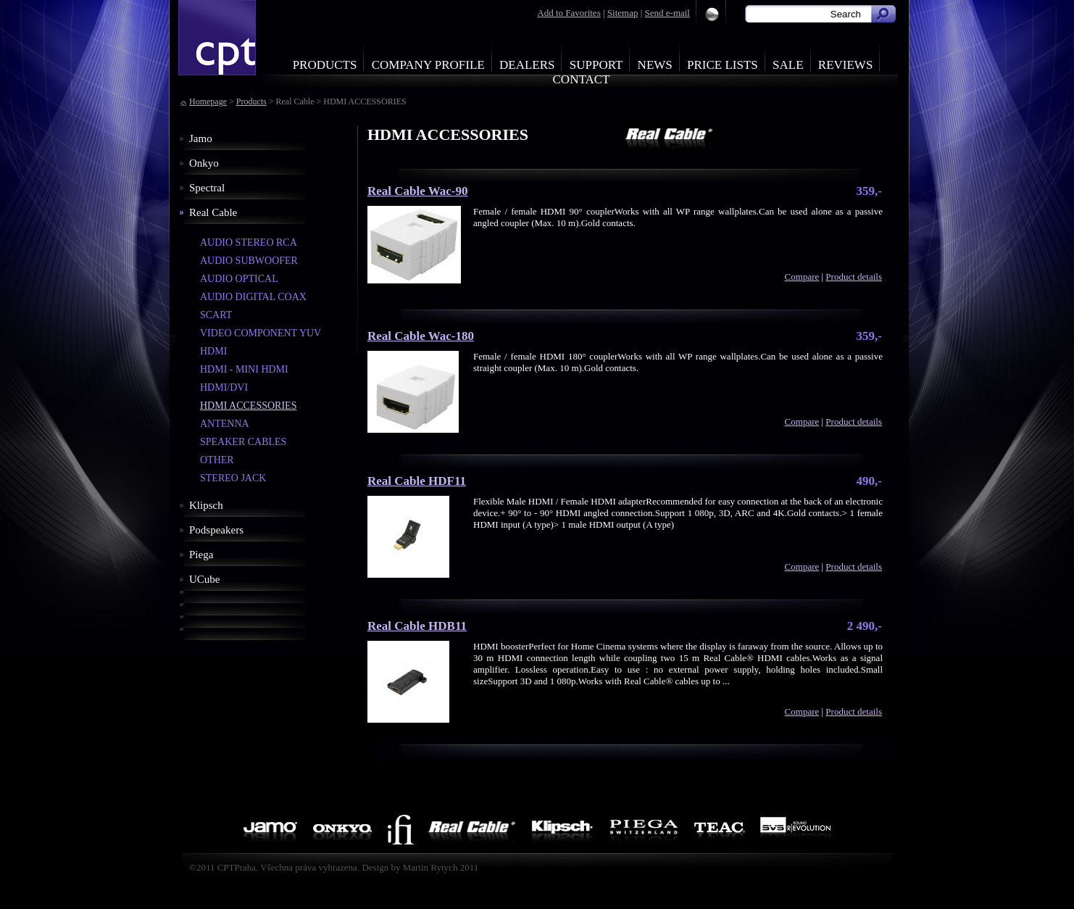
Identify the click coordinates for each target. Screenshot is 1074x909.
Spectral (207, 188)
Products (325, 65)
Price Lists (722, 65)
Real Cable (213, 212)
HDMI (213, 351)
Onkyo (204, 163)
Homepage (208, 101)
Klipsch (206, 505)
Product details (853, 276)
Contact (581, 79)
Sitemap (622, 12)
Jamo (200, 138)
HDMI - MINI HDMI (244, 369)
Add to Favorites (568, 12)
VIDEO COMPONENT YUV (260, 333)
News (655, 65)
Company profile (428, 65)
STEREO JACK (233, 478)
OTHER (217, 459)
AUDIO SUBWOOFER (249, 260)
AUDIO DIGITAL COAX (253, 296)
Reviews (845, 65)
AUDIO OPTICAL (239, 278)
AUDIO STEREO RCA (248, 242)
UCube (204, 579)
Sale (788, 65)
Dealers (527, 65)
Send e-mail (667, 12)
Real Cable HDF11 (416, 481)
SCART (216, 315)
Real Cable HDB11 (417, 626)
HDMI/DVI (224, 387)
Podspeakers (216, 530)
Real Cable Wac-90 (417, 191)
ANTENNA (224, 423)
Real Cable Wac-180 (420, 336)
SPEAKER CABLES (243, 441)
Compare (802, 276)
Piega (201, 554)
